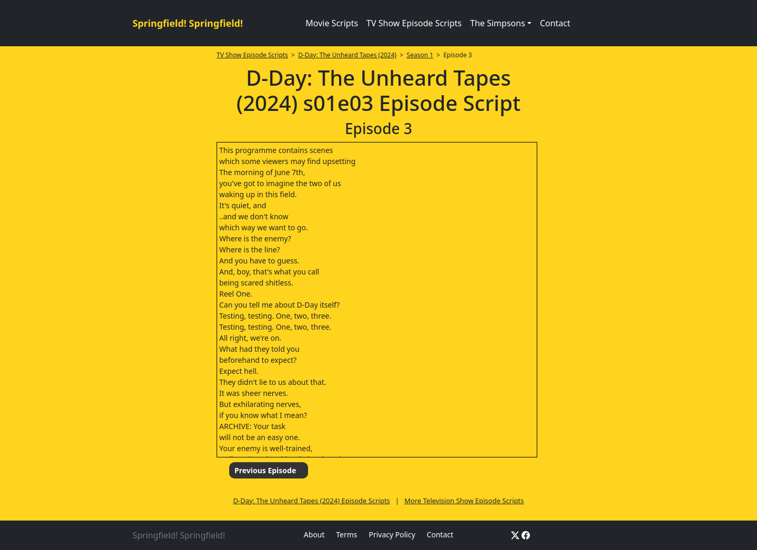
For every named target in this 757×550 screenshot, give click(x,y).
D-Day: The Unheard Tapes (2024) (347, 54)
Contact (555, 23)
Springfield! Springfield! (187, 23)
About (314, 534)
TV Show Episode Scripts (414, 23)
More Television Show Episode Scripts (464, 500)
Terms (346, 534)
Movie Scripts (331, 23)
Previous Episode (265, 470)
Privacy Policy (392, 534)
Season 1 (420, 54)
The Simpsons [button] (497, 23)
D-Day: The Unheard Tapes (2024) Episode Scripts (311, 500)
